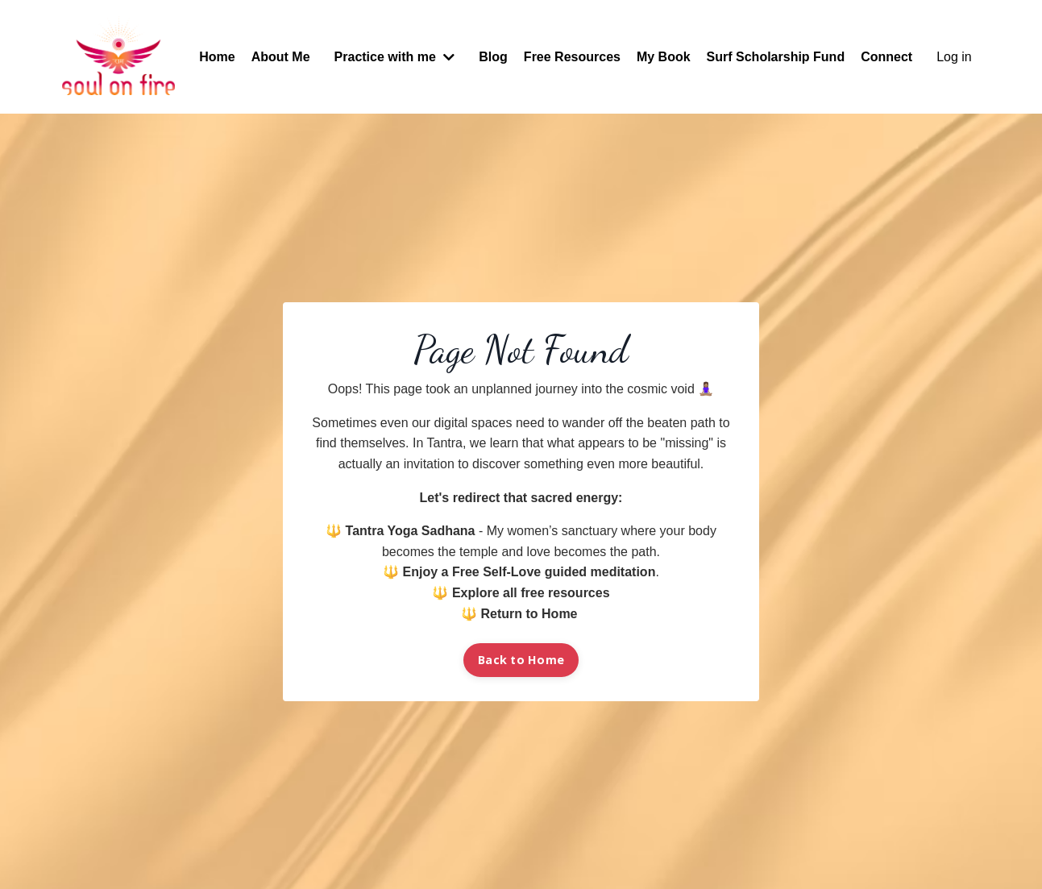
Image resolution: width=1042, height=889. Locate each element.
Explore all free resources (531, 593)
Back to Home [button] (521, 659)
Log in (954, 57)
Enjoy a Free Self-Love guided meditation (529, 572)
